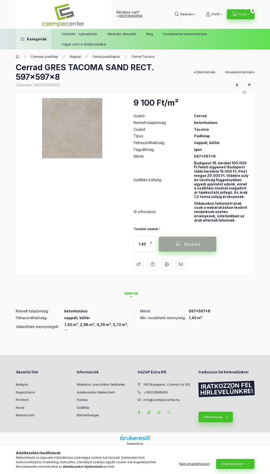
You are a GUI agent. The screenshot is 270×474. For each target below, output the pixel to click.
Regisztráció (25, 392)
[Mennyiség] (142, 244)
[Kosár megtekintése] (240, 14)
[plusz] (151, 240)
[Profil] (214, 14)
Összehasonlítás (139, 264)
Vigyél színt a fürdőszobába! (84, 44)
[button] (34, 39)
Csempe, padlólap (44, 56)
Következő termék (239, 72)
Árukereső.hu (135, 443)
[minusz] (151, 247)
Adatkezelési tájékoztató (96, 392)
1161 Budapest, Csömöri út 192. (167, 384)
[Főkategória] (17, 56)
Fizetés (82, 400)
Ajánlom (181, 264)
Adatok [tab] (131, 293)
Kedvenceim (25, 415)
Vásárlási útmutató (121, 34)
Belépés (22, 384)
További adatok (146, 229)
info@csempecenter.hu (161, 400)
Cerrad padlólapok (106, 56)
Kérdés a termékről (153, 264)
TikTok (149, 413)
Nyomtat (167, 264)
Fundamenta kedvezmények (185, 34)
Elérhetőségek (88, 415)
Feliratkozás (213, 417)
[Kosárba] (187, 244)
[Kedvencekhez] (244, 93)
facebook (139, 413)
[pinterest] (249, 85)
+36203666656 (130, 16)
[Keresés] (185, 14)
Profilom (22, 400)
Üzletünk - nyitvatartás (79, 34)
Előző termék (205, 72)
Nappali (75, 56)
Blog (149, 34)
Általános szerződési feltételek (101, 384)
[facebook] (237, 85)
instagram (159, 413)
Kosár (20, 407)
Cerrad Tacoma (143, 56)
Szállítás (83, 407)
